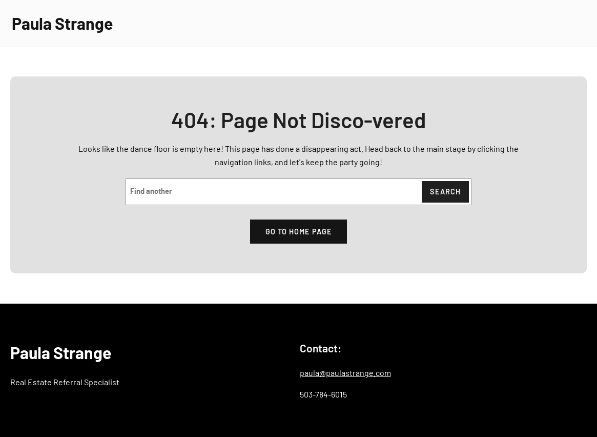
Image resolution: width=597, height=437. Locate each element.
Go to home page (298, 231)
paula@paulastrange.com (345, 373)
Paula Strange (62, 23)
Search (445, 191)
